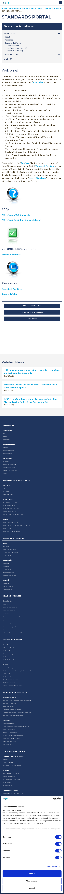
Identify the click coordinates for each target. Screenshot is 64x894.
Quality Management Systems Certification (16, 525)
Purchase (9, 39)
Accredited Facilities (12, 289)
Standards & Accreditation (22, 8)
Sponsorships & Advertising (11, 616)
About (5, 488)
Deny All (32, 888)
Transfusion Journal (9, 610)
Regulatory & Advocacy (10, 575)
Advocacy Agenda (8, 723)
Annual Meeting (8, 668)
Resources (7, 621)
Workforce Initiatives (9, 683)
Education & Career (12, 640)
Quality (5, 519)
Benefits (5, 447)
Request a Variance (11, 254)
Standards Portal (8, 494)
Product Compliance (10, 790)
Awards (5, 473)
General (6, 580)
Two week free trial (44, 166)
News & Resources (8, 572)
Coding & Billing (8, 586)
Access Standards (13, 46)
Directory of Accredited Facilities (13, 514)
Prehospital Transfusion (10, 552)
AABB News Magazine (10, 607)
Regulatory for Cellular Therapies (13, 715)
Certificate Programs (9, 651)
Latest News (6, 604)
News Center (7, 601)
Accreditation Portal (9, 505)
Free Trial (32, 319)
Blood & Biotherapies (13, 538)
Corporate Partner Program (13, 756)
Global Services (7, 785)
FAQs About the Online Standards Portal (21, 220)
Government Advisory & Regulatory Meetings (17, 712)
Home (4, 8)
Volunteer (6, 461)
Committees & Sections (10, 470)
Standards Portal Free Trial (17, 48)
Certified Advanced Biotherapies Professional (17, 671)
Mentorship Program (9, 464)
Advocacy (6, 720)
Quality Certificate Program (11, 531)
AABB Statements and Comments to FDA (16, 726)
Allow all (32, 874)
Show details (52, 867)
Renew (5, 436)
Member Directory (8, 450)
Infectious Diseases (8, 706)
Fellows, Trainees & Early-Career (12, 686)
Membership (9, 425)
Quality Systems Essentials (11, 522)
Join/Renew (7, 430)
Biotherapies (7, 560)
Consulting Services (9, 776)
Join (4, 433)
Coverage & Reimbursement (11, 738)
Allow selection (32, 881)
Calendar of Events (8, 648)
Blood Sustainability (9, 729)
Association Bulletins (9, 624)
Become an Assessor (9, 467)
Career (5, 665)
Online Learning (8, 654)
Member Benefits (9, 444)
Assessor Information (9, 511)
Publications (7, 555)
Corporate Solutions (14, 751)
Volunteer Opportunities (10, 680)
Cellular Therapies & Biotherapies (13, 735)
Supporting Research (9, 741)
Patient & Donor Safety (10, 732)
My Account (6, 439)
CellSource (6, 613)
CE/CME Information (9, 660)
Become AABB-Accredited (11, 502)
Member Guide (7, 453)
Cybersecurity (7, 583)
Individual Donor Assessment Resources (15, 633)
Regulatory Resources (9, 703)
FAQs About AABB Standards (16, 215)
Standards (6, 485)
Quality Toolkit (7, 528)
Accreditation (8, 499)
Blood (5, 543)
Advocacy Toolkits (8, 744)
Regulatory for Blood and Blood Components (17, 700)
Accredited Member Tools (11, 508)
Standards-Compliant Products (13, 793)
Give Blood (6, 546)
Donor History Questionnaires (12, 627)
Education (6, 566)
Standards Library (10, 294)
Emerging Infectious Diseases (12, 709)
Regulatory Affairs (9, 697)
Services (6, 770)
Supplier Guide (7, 589)
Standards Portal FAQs (15, 50)
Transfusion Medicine (9, 549)
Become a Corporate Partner (12, 765)
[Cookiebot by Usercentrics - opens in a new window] (51, 798)
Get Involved (7, 458)
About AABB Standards (49, 8)
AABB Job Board (8, 674)
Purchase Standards (32, 312)
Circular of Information (10, 630)
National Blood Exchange (11, 773)
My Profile (38, 82)
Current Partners (8, 762)
